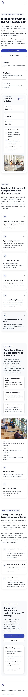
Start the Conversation (14, 636)
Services (3, 690)
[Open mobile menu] (25, 2)
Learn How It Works (14, 55)
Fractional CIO (17, 690)
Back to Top (14, 641)
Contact (24, 690)
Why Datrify (10, 690)
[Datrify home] (4, 2)
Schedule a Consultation (14, 50)
